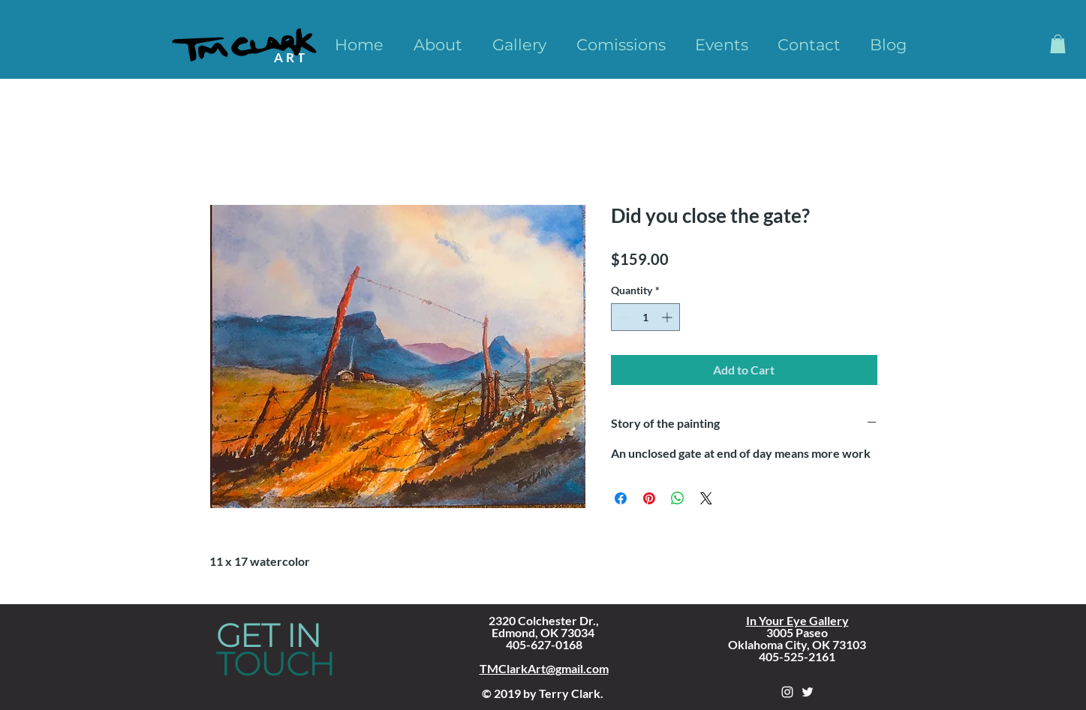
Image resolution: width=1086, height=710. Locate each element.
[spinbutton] (645, 317)
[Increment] (668, 317)
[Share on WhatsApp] (678, 498)
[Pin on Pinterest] (649, 498)
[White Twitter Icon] (807, 691)
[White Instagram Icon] (787, 691)
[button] (1058, 44)
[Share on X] (706, 498)
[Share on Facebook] (621, 498)
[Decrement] (622, 317)
